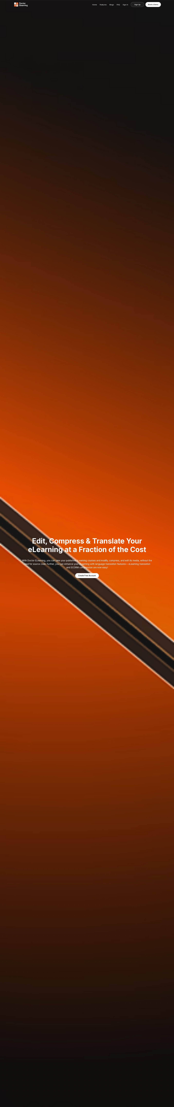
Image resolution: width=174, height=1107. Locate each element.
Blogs (111, 5)
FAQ (118, 5)
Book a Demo (153, 4)
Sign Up (137, 4)
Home (94, 5)
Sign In (125, 5)
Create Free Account (87, 575)
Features (103, 5)
